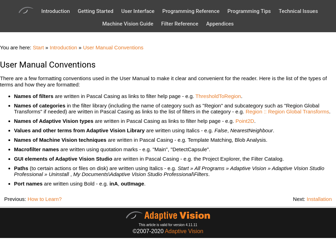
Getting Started (95, 11)
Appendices (220, 24)
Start (38, 47)
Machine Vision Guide (127, 24)
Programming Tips (249, 11)
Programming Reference (190, 11)
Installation (319, 199)
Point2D (245, 121)
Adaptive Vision (184, 231)
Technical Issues (298, 11)
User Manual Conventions (113, 47)
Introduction (55, 11)
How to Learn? (45, 199)
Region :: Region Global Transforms (287, 111)
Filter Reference (179, 24)
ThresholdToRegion (218, 96)
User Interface (137, 11)
